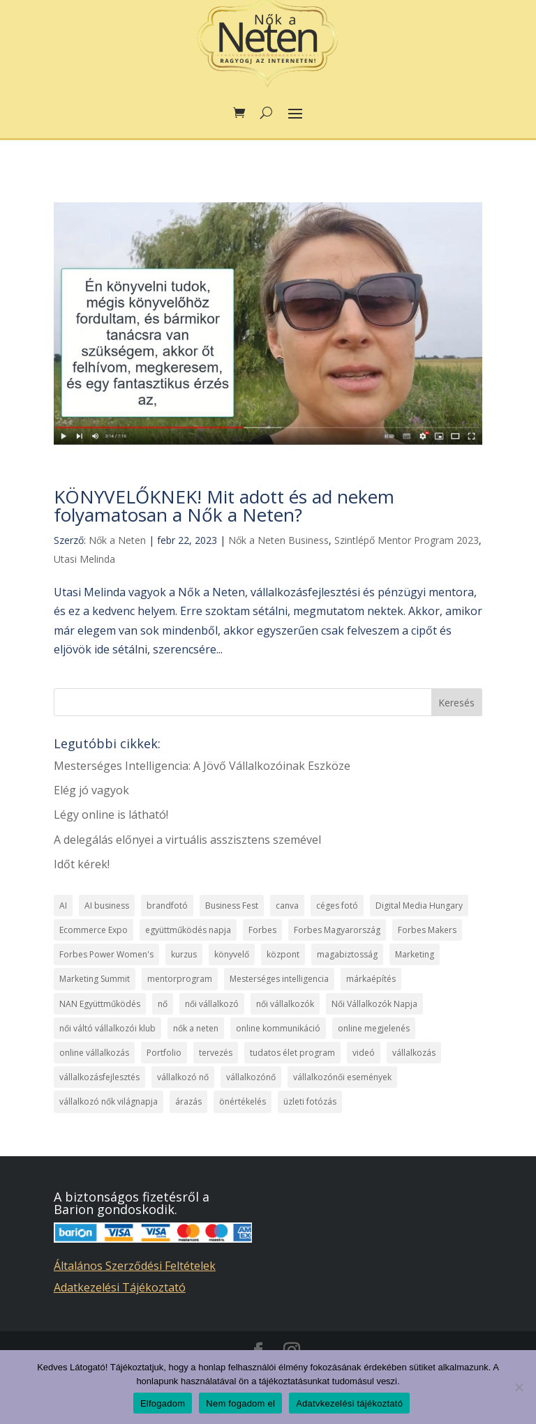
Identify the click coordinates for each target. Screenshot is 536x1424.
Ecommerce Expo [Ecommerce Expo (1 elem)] (93, 930)
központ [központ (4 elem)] (283, 954)
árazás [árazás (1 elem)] (188, 1101)
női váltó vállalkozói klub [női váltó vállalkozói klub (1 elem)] (107, 1028)
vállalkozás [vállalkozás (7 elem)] (414, 1053)
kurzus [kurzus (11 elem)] (184, 954)
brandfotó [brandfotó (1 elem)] (167, 905)
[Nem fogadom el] (519, 1387)
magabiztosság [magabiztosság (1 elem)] (347, 954)
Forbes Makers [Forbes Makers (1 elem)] (427, 930)
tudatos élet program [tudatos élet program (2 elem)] (292, 1053)
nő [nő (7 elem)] (163, 1004)
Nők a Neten (117, 540)
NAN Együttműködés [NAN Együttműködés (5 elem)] (99, 1004)
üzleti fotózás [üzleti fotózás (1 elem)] (309, 1101)
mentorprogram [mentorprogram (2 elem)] (179, 979)
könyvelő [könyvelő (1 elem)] (231, 954)
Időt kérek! (82, 864)
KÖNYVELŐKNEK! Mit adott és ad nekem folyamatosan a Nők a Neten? (224, 505)
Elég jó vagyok (91, 790)
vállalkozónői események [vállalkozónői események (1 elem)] (342, 1077)
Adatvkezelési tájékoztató (349, 1403)
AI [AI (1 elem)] (63, 905)
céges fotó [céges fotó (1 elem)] (337, 905)
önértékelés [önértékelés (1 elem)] (242, 1101)
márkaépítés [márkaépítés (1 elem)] (371, 979)
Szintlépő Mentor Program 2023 (406, 540)
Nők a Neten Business (278, 540)
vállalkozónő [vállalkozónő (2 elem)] (251, 1077)
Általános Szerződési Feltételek (135, 1265)
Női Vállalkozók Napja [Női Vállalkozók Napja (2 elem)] (374, 1004)
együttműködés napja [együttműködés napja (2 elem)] (188, 930)
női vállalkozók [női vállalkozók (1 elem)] (285, 1004)
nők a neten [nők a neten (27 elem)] (195, 1028)
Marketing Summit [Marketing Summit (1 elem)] (94, 979)
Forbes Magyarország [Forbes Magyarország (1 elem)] (337, 930)
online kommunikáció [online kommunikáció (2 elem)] (278, 1028)
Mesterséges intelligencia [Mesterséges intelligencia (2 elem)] (279, 979)
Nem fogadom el (240, 1403)
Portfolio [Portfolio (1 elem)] (164, 1053)
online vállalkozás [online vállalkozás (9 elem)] (94, 1053)
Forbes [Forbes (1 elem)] (262, 930)
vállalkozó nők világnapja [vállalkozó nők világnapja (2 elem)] (108, 1101)
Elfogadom (162, 1403)
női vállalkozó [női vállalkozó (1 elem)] (212, 1004)
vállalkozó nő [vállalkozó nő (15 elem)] (183, 1077)
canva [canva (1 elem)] (287, 905)
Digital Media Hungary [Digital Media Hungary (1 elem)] (419, 905)
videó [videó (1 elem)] (363, 1053)
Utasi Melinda (84, 559)
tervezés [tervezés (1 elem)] (215, 1053)
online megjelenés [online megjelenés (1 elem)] (374, 1028)
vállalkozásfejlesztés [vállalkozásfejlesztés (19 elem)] (99, 1077)
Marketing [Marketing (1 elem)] (414, 954)
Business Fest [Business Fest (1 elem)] (231, 905)
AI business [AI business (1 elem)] (106, 905)
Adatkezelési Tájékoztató (120, 1287)
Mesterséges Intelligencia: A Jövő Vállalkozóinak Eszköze (202, 765)
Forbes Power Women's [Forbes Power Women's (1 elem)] (106, 954)
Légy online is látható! (111, 814)
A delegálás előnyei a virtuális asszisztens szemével (187, 839)
